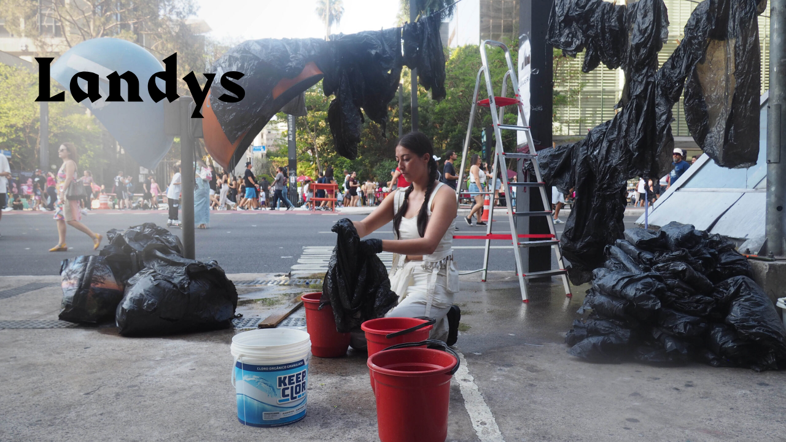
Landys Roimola (139, 86)
